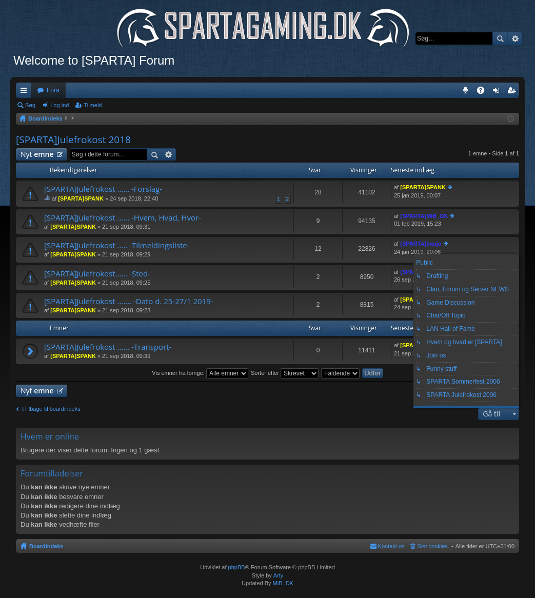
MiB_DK (282, 583)
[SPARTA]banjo (420, 244)
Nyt (37, 154)
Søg (500, 38)
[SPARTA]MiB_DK (424, 216)
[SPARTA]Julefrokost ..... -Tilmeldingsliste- (117, 245)
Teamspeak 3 (467, 92)
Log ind (59, 105)
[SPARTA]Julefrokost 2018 (73, 139)
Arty (278, 575)
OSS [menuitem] (484, 92)
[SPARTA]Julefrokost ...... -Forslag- (103, 189)
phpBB (236, 567)
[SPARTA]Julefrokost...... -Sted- (97, 273)
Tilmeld (93, 105)
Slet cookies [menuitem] (433, 546)
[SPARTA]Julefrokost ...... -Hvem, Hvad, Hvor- (122, 218)
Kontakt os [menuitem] (391, 546)
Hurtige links (25, 92)
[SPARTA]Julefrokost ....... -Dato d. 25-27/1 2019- (128, 301)
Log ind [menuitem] (498, 92)
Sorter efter (285, 373)
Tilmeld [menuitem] (514, 92)
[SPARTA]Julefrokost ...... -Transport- (107, 347)
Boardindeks (46, 546)
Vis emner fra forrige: (200, 373)
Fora (53, 90)
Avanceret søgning (515, 38)
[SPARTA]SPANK (81, 198)
